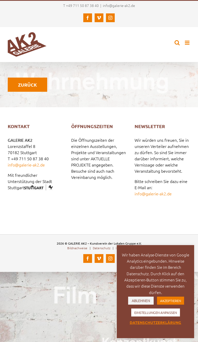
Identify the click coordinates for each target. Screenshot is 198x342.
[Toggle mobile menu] (187, 42)
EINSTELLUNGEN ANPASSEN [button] (155, 312)
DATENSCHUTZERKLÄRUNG (155, 322)
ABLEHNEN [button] (141, 300)
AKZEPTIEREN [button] (170, 300)
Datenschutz (101, 248)
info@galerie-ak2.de (119, 5)
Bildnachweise (77, 248)
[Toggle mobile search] (177, 42)
